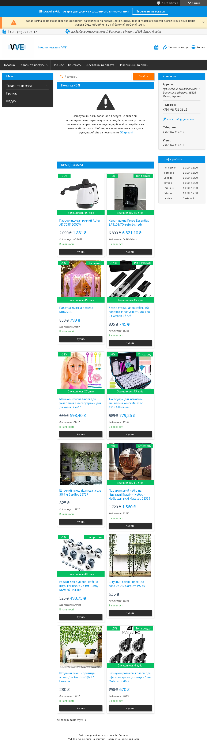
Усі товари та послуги (70, 719)
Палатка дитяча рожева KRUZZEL (76, 310)
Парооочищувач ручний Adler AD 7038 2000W (79, 222)
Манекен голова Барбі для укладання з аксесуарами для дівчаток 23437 (80, 403)
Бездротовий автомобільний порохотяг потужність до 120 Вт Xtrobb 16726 (129, 312)
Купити (81, 252)
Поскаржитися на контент (89, 738)
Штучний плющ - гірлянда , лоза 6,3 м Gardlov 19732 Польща (77, 677)
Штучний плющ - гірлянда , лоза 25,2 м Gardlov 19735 (127, 584)
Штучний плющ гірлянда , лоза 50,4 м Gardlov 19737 (80, 492)
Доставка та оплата (100, 65)
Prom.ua (123, 735)
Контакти (75, 65)
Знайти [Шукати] (143, 76)
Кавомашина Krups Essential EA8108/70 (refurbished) (129, 222)
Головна (9, 65)
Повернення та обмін (133, 65)
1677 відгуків (170, 2)
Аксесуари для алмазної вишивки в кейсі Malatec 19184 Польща (126, 403)
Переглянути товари (150, 11)
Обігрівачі (126, 132)
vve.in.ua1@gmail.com (181, 119)
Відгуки (11, 101)
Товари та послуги (32, 65)
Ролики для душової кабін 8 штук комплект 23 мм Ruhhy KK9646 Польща (78, 586)
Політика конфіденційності (123, 738)
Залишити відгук (178, 47)
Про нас (58, 65)
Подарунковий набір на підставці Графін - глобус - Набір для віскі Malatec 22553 (129, 494)
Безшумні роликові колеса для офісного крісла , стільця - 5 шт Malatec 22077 (130, 677)
